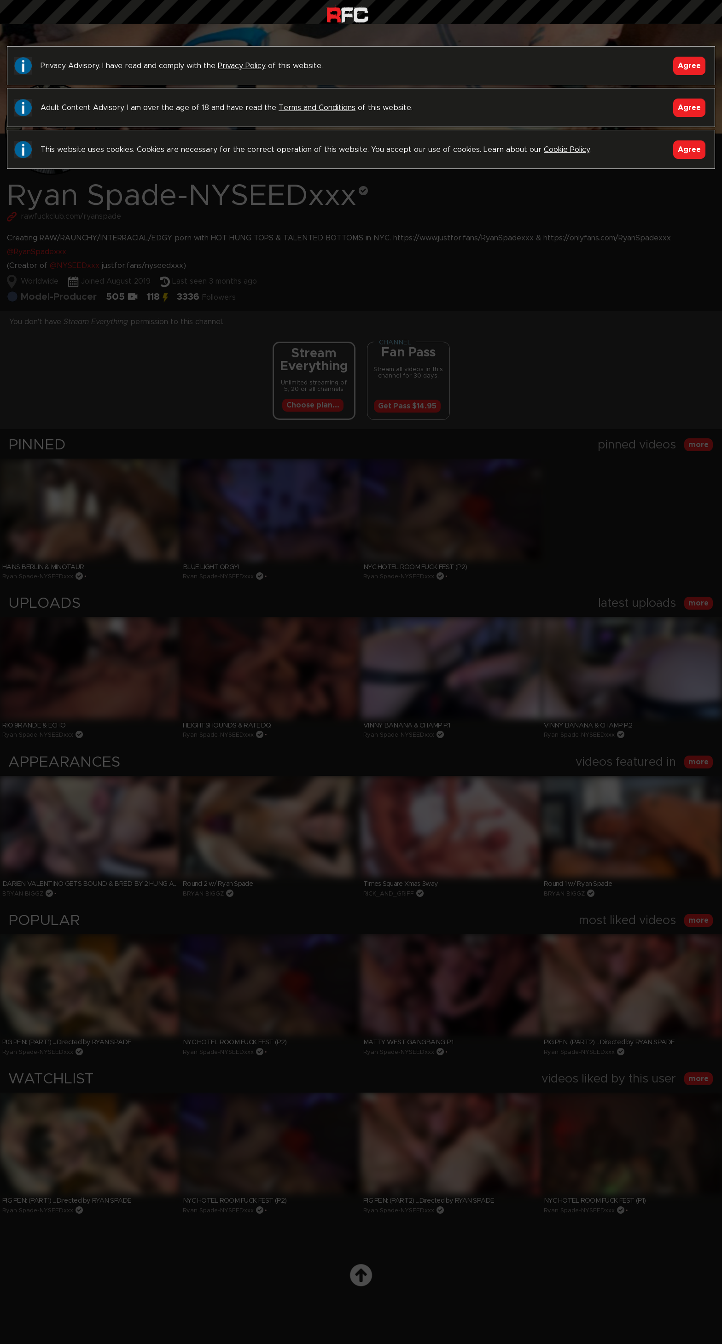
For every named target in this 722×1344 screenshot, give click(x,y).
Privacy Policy (242, 66)
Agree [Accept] (689, 66)
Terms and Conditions (317, 107)
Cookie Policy (566, 149)
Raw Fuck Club (347, 14)
